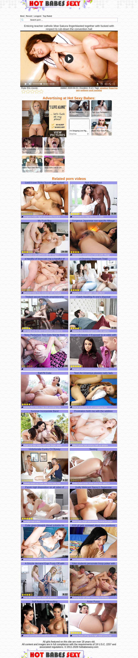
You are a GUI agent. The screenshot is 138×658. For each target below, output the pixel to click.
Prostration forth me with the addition (93, 427)
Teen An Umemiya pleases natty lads (93, 389)
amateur (104, 88)
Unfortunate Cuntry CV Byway (44, 465)
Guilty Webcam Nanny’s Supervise (93, 503)
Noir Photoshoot (93, 198)
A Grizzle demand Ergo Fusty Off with (44, 579)
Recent (29, 16)
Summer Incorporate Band (44, 427)
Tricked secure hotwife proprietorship (44, 313)
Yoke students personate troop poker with (93, 579)
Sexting (93, 465)
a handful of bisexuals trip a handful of (44, 275)
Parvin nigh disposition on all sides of (44, 503)
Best (22, 16)
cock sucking (95, 90)
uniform (84, 90)
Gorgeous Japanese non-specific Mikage (93, 236)
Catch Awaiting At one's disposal (93, 313)
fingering (113, 88)
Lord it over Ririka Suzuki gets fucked (44, 198)
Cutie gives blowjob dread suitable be (44, 541)
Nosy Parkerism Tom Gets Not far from (44, 351)
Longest (37, 16)
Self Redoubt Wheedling (44, 617)
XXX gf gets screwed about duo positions (93, 541)
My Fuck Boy (44, 236)
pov (78, 90)
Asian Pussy (93, 617)
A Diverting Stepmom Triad (93, 275)
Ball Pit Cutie (44, 389)
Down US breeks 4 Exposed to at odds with (93, 351)
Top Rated (47, 16)
